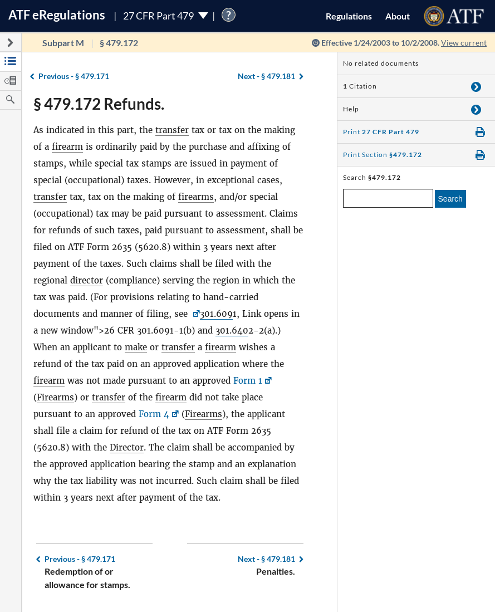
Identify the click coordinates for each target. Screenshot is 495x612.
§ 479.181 (266, 76)
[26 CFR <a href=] (195, 314)
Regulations (349, 16)
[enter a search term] (388, 198)
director (86, 280)
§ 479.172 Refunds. (98, 103)
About (397, 16)
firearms (196, 197)
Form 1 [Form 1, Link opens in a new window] (247, 380)
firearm (67, 146)
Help (351, 109)
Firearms (55, 397)
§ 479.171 (73, 76)
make (136, 347)
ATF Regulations (56, 14)
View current (464, 42)
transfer (172, 130)
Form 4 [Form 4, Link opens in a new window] (154, 414)
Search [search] (450, 198)
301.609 (216, 314)
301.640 (231, 330)
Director (127, 447)
